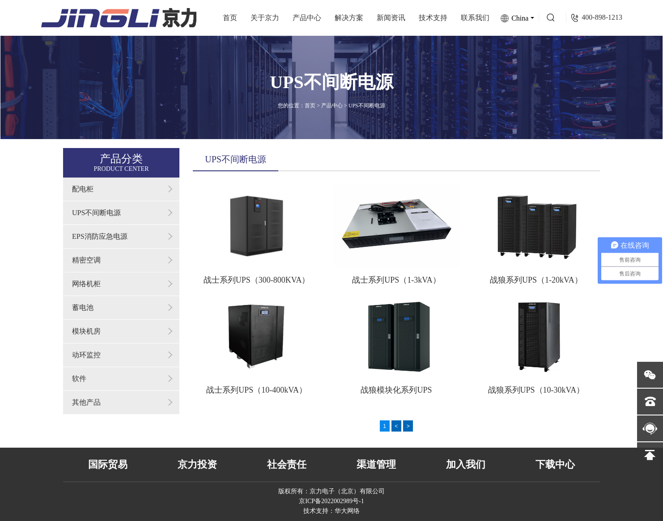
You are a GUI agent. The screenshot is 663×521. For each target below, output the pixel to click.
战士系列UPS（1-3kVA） (396, 279)
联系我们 (475, 17)
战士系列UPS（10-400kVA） (256, 389)
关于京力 (265, 17)
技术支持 (433, 17)
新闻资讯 (391, 17)
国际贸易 (108, 464)
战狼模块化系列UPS (396, 389)
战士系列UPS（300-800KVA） (257, 279)
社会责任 (286, 464)
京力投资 (197, 464)
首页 (230, 17)
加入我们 (465, 464)
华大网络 (347, 511)
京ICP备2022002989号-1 (331, 501)
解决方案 (349, 17)
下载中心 (555, 464)
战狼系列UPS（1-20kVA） (536, 279)
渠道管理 (376, 464)
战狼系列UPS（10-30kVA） (536, 389)
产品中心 (307, 17)
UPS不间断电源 (366, 105)
